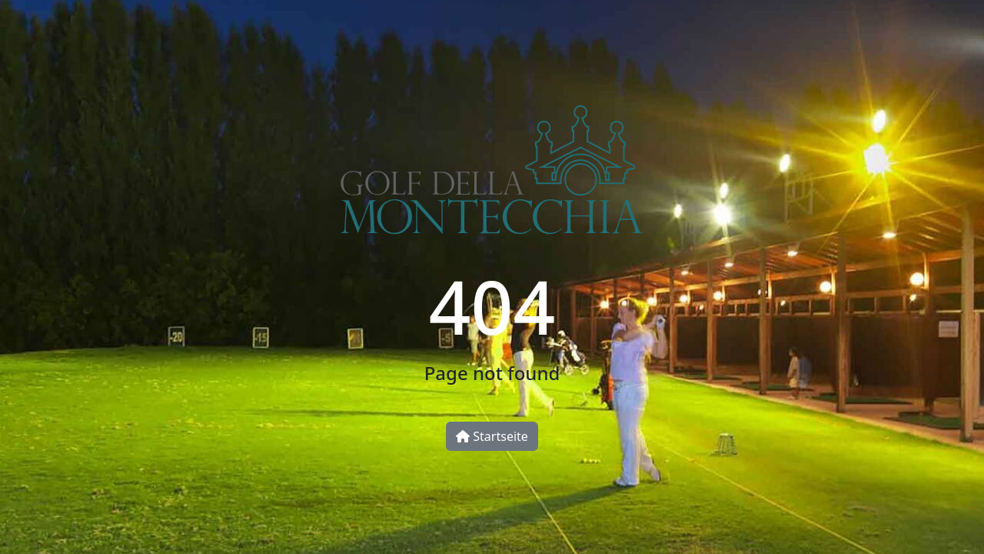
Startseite (492, 436)
